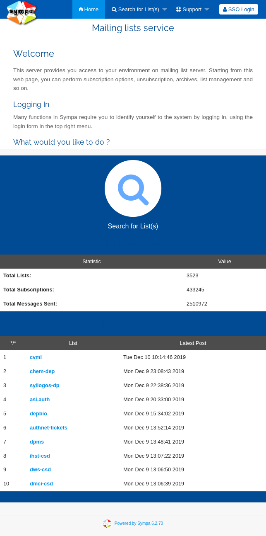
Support (188, 9)
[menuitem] (88, 9)
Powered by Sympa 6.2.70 (139, 523)
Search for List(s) (135, 9)
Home (88, 9)
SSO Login (238, 9)
